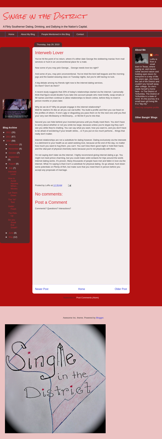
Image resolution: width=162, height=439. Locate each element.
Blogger (99, 317)
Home (11, 34)
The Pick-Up (12, 214)
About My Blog (28, 34)
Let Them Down (12, 194)
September (14, 157)
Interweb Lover (12, 173)
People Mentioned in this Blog (55, 34)
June (11, 233)
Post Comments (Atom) (87, 297)
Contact (80, 34)
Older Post (121, 289)
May (11, 237)
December (14, 144)
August (12, 163)
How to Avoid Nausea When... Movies (13, 183)
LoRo (156, 55)
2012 (9, 132)
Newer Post (41, 289)
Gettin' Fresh (12, 207)
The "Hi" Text (12, 200)
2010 (9, 141)
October (13, 153)
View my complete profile (147, 107)
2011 (9, 136)
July (11, 168)
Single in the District (44, 16)
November (14, 148)
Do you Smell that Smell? (12, 224)
